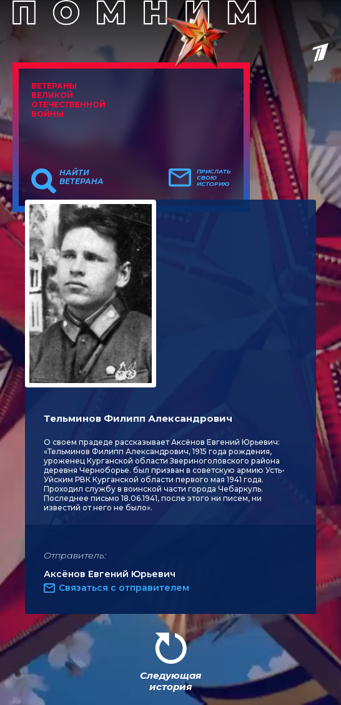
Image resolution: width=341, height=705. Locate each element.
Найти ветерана (81, 177)
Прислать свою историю (214, 177)
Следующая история (170, 681)
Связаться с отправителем (124, 587)
